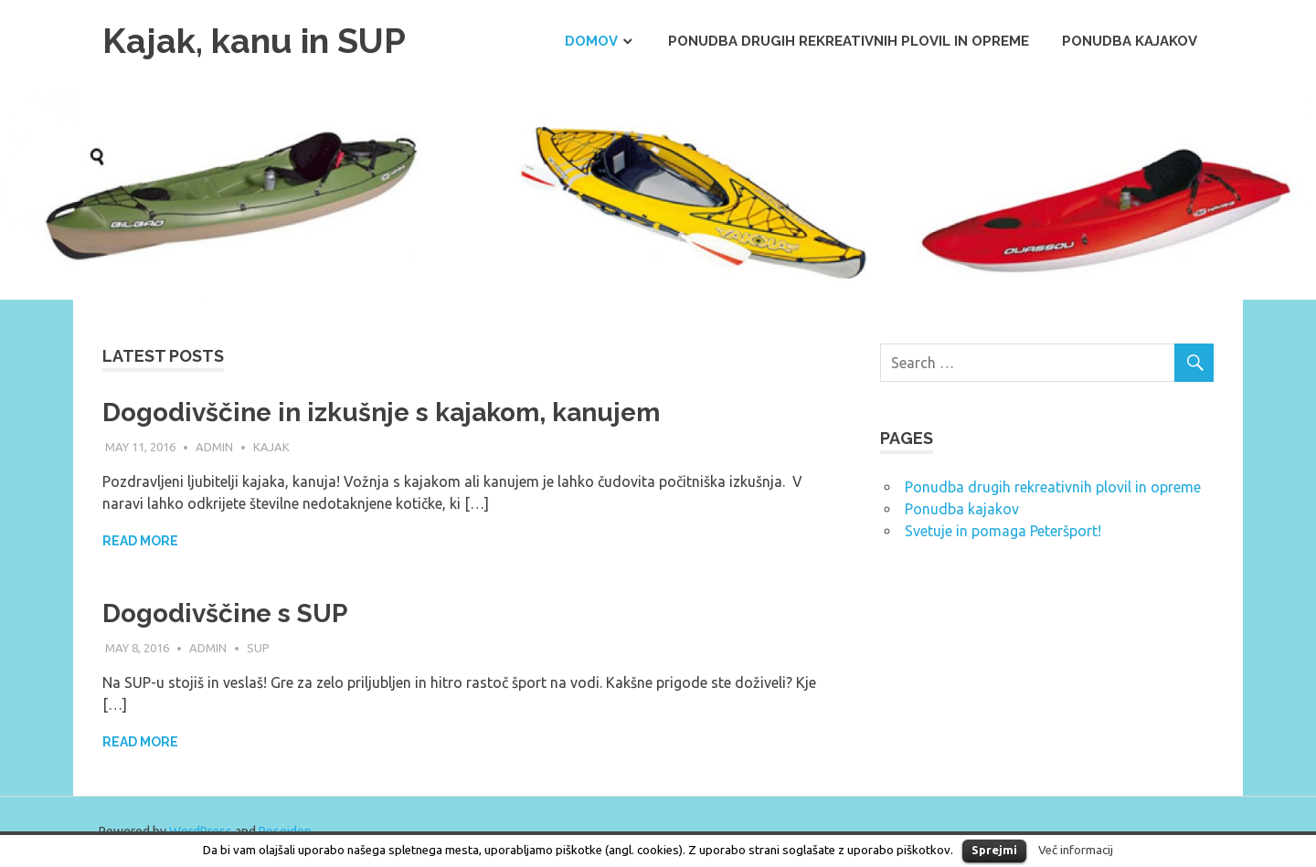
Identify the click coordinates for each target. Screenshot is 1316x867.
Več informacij (1075, 850)
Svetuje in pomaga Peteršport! (1003, 531)
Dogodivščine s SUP (224, 613)
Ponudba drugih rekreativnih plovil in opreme (848, 41)
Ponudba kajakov (1129, 41)
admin (214, 446)
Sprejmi (994, 849)
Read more (140, 541)
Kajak (271, 446)
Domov (591, 41)
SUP (258, 647)
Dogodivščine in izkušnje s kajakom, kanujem (381, 412)
